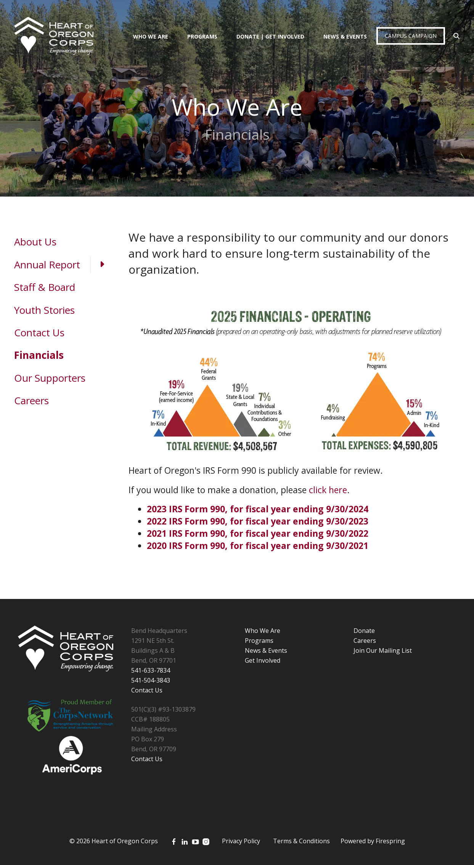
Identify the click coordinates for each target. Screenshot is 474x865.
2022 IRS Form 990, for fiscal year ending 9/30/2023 (257, 521)
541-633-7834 (150, 670)
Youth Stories (44, 310)
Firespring (390, 841)
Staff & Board (44, 287)
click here (328, 490)
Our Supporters (49, 378)
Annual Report (63, 264)
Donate (364, 630)
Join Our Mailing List (382, 650)
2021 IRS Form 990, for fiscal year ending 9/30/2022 (257, 533)
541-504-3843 (150, 680)
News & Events (345, 36)
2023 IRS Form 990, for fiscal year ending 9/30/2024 (257, 509)
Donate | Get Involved (270, 36)
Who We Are (150, 36)
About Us (35, 242)
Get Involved (262, 660)
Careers (31, 400)
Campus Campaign (411, 35)
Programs (202, 36)
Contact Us (39, 332)
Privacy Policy (241, 841)
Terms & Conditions (301, 841)
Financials (39, 355)
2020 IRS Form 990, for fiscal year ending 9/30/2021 (257, 545)
